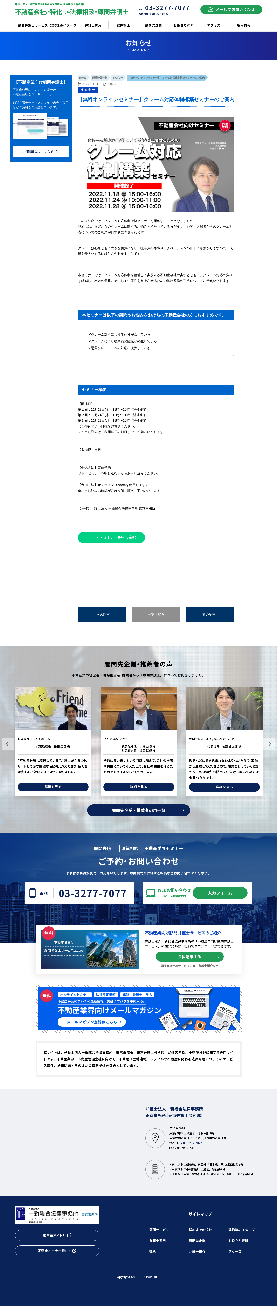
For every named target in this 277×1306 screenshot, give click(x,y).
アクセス (234, 1251)
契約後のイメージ (241, 1229)
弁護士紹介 (197, 1251)
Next (269, 744)
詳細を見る (53, 786)
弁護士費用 (157, 1240)
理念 (152, 1251)
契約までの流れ (200, 1229)
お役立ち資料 (238, 1240)
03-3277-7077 (93, 893)
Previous (8, 744)
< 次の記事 (102, 614)
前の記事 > (210, 614)
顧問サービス (159, 1229)
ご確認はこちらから (40, 151)
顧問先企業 (197, 1240)
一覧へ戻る (156, 614)
